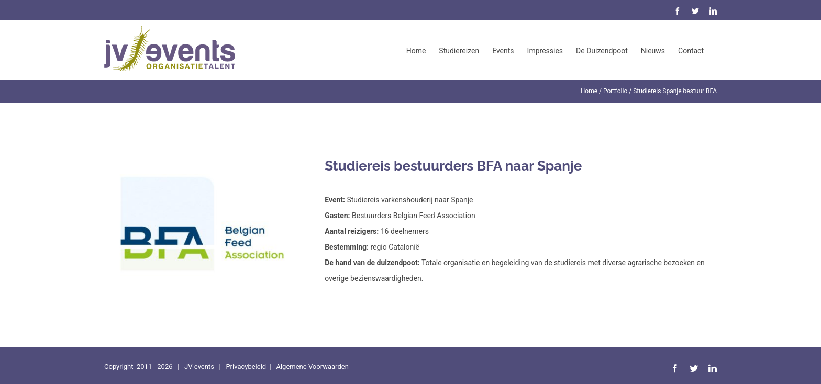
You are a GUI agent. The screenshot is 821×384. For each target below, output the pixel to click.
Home (589, 91)
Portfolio (615, 91)
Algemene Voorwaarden (312, 366)
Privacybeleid (246, 366)
